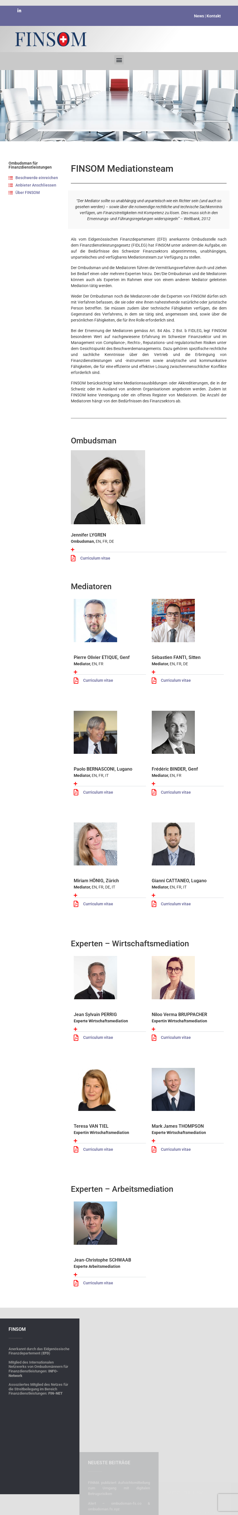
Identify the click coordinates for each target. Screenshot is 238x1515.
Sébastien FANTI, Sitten (176, 657)
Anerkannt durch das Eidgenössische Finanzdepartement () (39, 1458)
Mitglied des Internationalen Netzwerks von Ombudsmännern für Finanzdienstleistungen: (38, 1476)
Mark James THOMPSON (178, 1126)
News (199, 15)
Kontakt (213, 15)
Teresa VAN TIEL (91, 1126)
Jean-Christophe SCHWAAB (102, 1260)
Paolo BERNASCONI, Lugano (103, 769)
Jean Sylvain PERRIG (95, 1014)
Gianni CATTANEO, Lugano (179, 880)
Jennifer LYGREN (88, 535)
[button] (119, 56)
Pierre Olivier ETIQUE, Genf (102, 657)
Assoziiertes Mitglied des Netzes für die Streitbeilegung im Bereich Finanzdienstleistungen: (38, 1496)
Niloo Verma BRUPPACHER (179, 1014)
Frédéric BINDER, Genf (175, 769)
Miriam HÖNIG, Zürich (96, 880)
